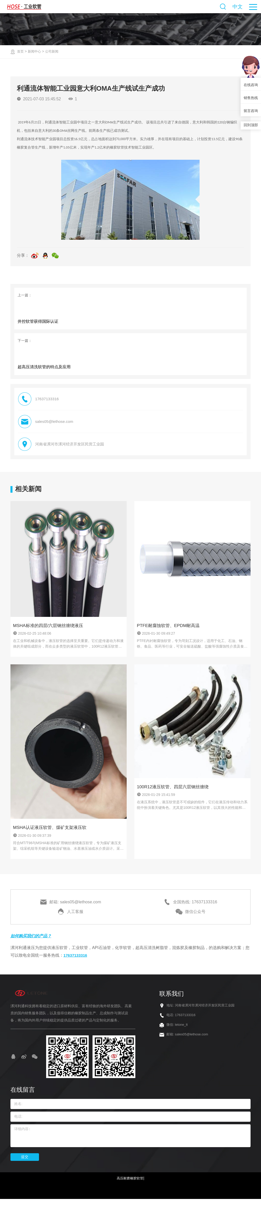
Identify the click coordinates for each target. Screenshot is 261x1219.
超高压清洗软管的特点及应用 (44, 378)
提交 (24, 1176)
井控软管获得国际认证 (38, 326)
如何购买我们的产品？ (33, 955)
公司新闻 (54, 51)
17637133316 (75, 974)
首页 (20, 51)
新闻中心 (35, 51)
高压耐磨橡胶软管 (130, 1197)
